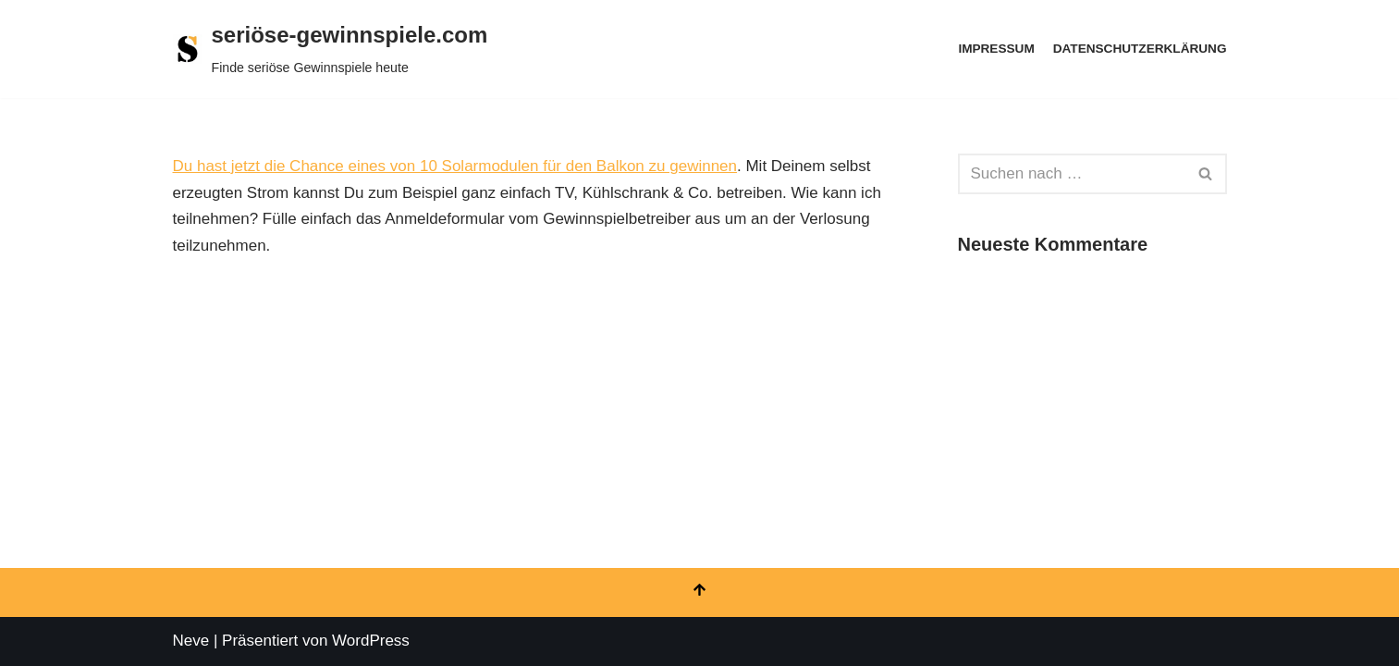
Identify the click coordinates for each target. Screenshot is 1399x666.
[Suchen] (1071, 174)
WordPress (371, 640)
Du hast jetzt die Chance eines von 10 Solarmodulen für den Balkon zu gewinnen (455, 166)
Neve (191, 640)
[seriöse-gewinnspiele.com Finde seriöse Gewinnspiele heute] (330, 49)
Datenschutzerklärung (1140, 49)
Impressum (996, 49)
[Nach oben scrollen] (699, 592)
